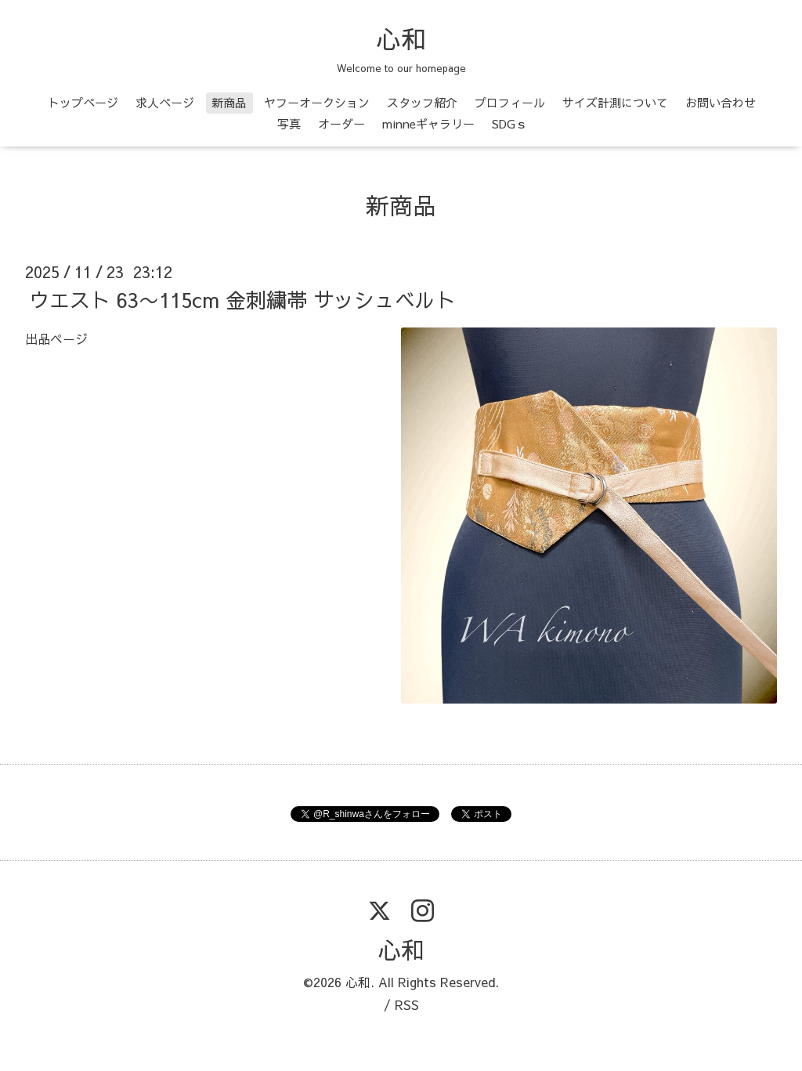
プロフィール (510, 102)
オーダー (341, 123)
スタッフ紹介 (422, 102)
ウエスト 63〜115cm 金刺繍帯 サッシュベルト (242, 299)
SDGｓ (509, 123)
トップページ (83, 102)
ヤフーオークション (317, 102)
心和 (401, 38)
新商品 (229, 102)
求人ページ (164, 102)
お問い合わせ (720, 102)
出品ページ (56, 338)
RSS (407, 1004)
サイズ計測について (615, 102)
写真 (289, 123)
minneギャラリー (428, 123)
